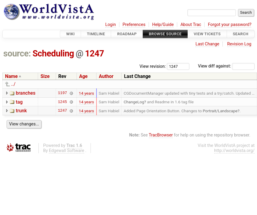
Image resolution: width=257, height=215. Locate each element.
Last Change (207, 44)
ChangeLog (134, 101)
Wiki (70, 34)
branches (25, 93)
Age (83, 76)
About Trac (190, 24)
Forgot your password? (229, 24)
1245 (62, 102)
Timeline (96, 34)
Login (110, 24)
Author (106, 76)
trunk (21, 110)
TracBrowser (161, 135)
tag (19, 102)
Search (240, 34)
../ (13, 84)
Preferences (133, 24)
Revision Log (239, 44)
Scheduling (53, 53)
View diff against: (226, 66)
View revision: (153, 66)
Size (45, 76)
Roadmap (127, 34)
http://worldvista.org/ (234, 150)
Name (11, 76)
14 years (86, 93)
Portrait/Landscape (220, 110)
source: (17, 53)
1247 (94, 53)
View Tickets (207, 34)
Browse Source (165, 34)
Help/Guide (163, 24)
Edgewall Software (66, 150)
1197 (62, 93)
